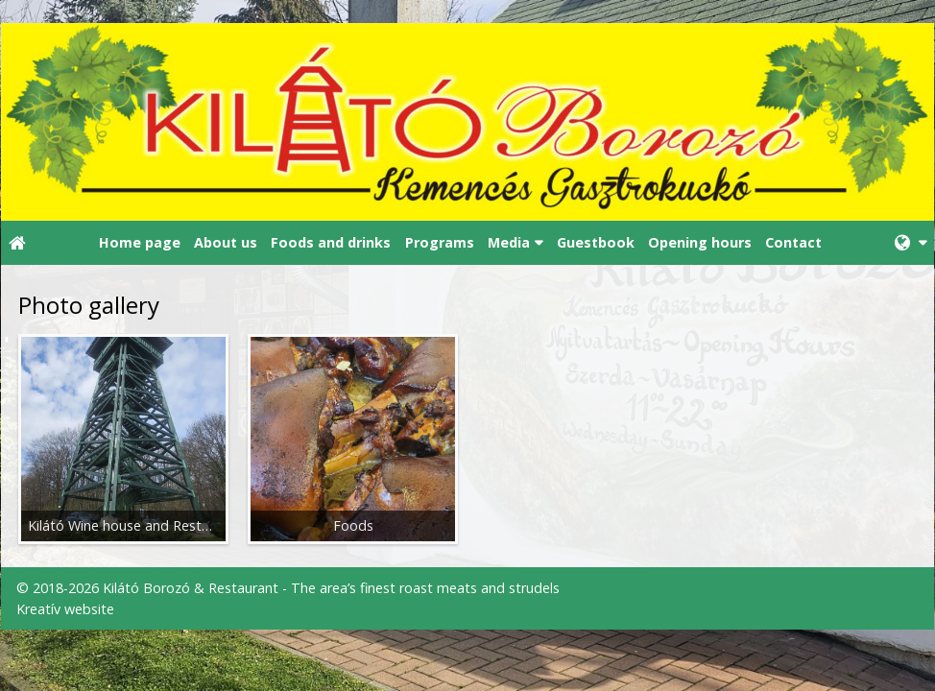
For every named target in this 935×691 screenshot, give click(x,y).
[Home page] (467, 122)
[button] (910, 243)
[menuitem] (138, 243)
